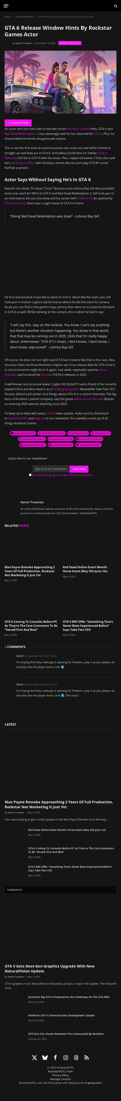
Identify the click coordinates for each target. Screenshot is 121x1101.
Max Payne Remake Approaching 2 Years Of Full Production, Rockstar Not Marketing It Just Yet (30, 571)
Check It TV (84, 198)
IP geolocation (93, 1083)
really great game (65, 389)
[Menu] (6, 6)
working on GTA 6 (23, 163)
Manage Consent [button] (60, 1079)
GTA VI (50, 413)
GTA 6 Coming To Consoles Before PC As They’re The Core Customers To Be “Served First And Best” (31, 626)
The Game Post (15, 203)
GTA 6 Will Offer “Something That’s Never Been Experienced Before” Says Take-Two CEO (88, 626)
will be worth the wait (88, 399)
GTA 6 (98, 134)
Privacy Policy (60, 1075)
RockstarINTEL (18, 418)
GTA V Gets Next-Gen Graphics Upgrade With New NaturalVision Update (49, 968)
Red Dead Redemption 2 (21, 134)
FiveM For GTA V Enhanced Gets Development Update (61, 1015)
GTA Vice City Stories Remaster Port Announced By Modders (66, 1034)
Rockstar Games (78, 129)
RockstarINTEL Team (60, 1071)
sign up (40, 418)
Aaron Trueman (24, 43)
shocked (47, 375)
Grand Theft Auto (70, 43)
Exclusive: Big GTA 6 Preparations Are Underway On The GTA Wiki (68, 997)
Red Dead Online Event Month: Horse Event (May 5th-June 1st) (85, 569)
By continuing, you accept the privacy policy (62, 475)
